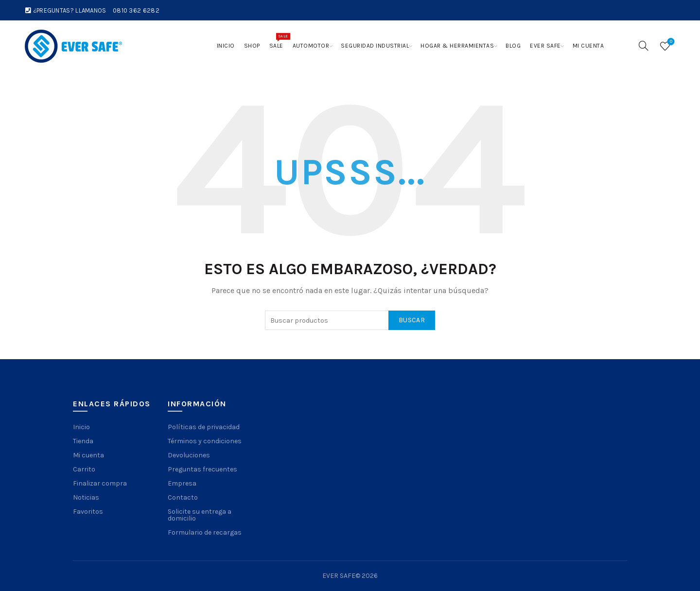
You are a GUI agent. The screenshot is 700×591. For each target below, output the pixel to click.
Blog (513, 45)
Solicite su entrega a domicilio (199, 514)
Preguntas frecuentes (202, 469)
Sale (278, 41)
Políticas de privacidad (204, 427)
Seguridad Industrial (375, 45)
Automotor (311, 45)
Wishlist (670, 42)
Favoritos (88, 511)
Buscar (412, 320)
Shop (252, 45)
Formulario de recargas (205, 532)
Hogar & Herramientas (457, 45)
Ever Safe (545, 45)
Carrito (84, 469)
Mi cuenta (588, 45)
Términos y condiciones (205, 441)
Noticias (86, 497)
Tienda (83, 441)
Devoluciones (189, 455)
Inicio (226, 45)
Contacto (183, 497)
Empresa (182, 483)
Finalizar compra (100, 483)
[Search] (643, 45)
